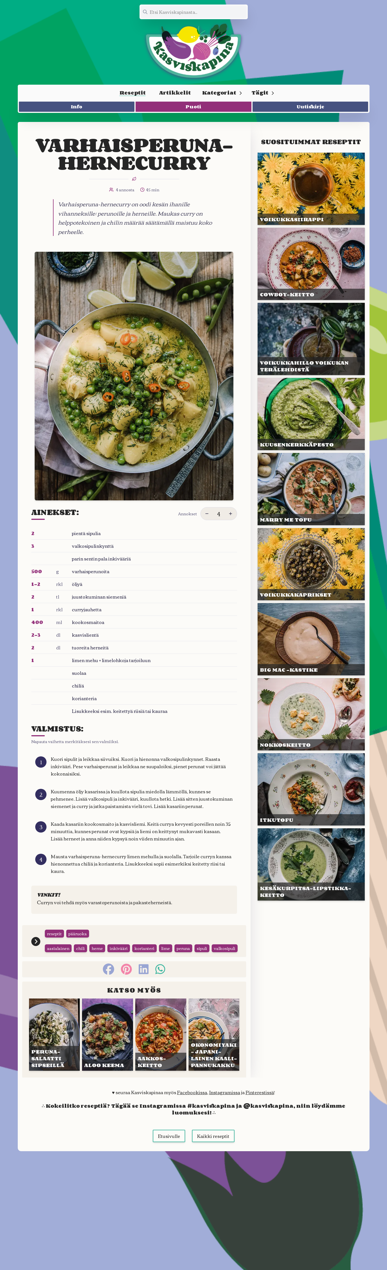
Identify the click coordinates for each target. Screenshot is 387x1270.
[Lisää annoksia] (230, 514)
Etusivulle (169, 1146)
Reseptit (133, 92)
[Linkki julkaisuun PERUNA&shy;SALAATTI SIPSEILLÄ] (54, 1045)
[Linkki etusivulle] (194, 51)
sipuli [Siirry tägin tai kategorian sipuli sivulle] (202, 958)
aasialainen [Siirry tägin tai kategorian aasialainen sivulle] (58, 958)
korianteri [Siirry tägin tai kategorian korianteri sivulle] (144, 958)
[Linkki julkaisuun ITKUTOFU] (311, 789)
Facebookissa (192, 1102)
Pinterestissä (260, 1102)
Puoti (193, 106)
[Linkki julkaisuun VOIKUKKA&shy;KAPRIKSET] (311, 564)
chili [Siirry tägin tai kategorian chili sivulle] (80, 958)
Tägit (263, 92)
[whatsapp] (160, 979)
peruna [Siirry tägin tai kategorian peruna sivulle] (183, 958)
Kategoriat (222, 92)
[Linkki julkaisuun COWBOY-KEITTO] (311, 264)
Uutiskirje (310, 106)
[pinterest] (126, 979)
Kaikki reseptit (213, 1146)
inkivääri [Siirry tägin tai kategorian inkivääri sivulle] (119, 958)
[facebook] (108, 979)
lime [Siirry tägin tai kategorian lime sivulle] (165, 958)
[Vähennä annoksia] (207, 514)
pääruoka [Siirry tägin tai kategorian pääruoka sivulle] (77, 944)
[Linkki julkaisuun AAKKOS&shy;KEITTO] (160, 1045)
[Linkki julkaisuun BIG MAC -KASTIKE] (311, 639)
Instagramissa (224, 1102)
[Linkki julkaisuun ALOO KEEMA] (107, 1045)
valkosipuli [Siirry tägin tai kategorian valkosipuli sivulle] (224, 958)
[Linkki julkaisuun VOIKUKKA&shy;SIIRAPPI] (311, 189)
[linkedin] (144, 979)
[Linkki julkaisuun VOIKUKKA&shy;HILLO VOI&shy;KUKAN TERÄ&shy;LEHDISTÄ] (311, 339)
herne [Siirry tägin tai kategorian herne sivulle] (97, 958)
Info (76, 106)
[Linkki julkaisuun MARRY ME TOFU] (311, 489)
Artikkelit (175, 92)
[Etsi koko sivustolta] (194, 12)
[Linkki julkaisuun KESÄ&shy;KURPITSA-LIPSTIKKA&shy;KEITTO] (311, 864)
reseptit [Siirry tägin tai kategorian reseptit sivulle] (54, 944)
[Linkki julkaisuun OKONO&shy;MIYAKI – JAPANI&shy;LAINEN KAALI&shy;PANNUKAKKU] (214, 1045)
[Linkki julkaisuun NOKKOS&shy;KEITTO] (311, 714)
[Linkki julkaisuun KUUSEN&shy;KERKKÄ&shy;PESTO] (311, 414)
